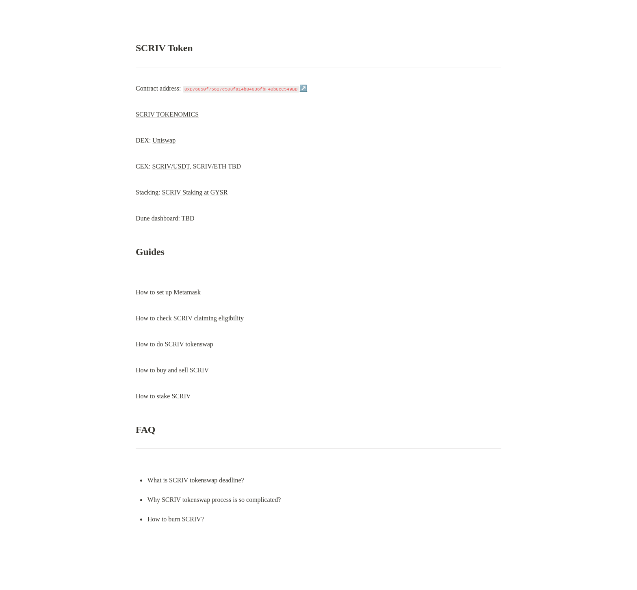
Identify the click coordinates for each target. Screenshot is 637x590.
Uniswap (164, 140)
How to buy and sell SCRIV (172, 370)
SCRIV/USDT (170, 166)
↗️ (303, 88)
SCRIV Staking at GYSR (195, 192)
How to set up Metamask (168, 292)
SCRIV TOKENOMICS (167, 114)
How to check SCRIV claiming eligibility (190, 318)
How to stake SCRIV (163, 396)
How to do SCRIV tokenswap (174, 344)
